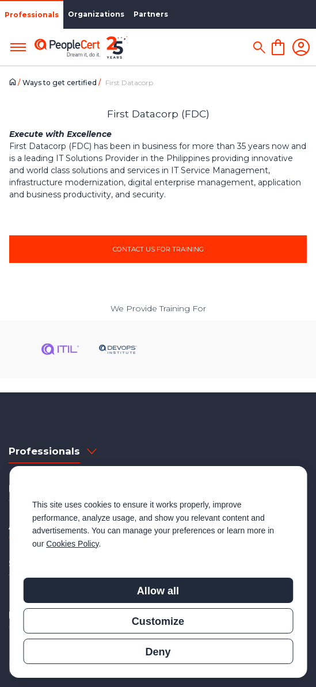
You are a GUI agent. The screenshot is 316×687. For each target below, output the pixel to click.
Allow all (158, 591)
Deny (157, 652)
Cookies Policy (72, 543)
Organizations (96, 14)
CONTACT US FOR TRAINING (158, 249)
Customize (158, 621)
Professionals (32, 14)
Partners (151, 14)
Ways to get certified (60, 82)
